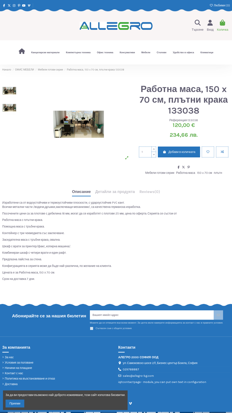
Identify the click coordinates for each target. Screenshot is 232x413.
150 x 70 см (204, 173)
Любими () (219, 5)
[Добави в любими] (208, 152)
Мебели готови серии (159, 173)
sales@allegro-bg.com (138, 377)
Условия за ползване (19, 364)
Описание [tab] (81, 192)
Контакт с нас (14, 374)
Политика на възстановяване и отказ (30, 380)
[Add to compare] (222, 152)
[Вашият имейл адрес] (152, 315)
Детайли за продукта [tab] (115, 192)
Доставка (11, 385)
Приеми (15, 403)
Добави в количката (179, 152)
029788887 (131, 370)
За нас (9, 358)
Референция (178, 120)
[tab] (149, 193)
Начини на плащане (18, 369)
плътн (218, 173)
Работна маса (185, 173)
